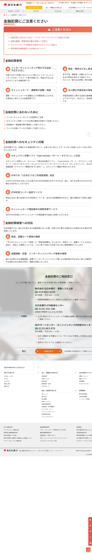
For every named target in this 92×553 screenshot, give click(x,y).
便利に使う (7, 384)
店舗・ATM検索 (77, 3)
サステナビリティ (84, 384)
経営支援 (44, 381)
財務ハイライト (46, 401)
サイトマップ (59, 451)
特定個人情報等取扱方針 (11, 432)
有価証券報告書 (46, 404)
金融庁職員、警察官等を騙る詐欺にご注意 (28, 41)
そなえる (6, 381)
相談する (6, 386)
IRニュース (45, 394)
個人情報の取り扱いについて (27, 451)
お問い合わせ (64, 3)
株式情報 (44, 399)
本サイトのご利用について (45, 451)
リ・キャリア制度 (84, 399)
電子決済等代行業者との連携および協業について (18, 438)
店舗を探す (48, 351)
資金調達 (44, 376)
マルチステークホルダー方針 (48, 441)
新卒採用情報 (83, 394)
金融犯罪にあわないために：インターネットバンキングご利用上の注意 (40, 37)
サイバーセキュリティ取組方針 (13, 441)
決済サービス (45, 379)
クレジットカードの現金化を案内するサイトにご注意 (33, 44)
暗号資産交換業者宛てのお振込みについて (28, 48)
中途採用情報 (83, 396)
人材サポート (45, 386)
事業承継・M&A (46, 384)
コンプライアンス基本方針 (11, 430)
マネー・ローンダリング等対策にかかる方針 (53, 430)
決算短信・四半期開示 (48, 406)
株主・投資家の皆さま (49, 390)
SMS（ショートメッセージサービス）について (53, 438)
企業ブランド (83, 379)
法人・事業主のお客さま (54, 7)
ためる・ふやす (8, 376)
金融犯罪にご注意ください (48, 435)
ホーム (7, 15)
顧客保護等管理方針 (46, 432)
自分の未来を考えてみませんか (14, 367)
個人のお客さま (34, 7)
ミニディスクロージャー (49, 412)
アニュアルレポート (47, 417)
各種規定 (79, 427)
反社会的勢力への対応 (10, 435)
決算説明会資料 (46, 414)
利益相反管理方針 (81, 432)
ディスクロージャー (47, 409)
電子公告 (44, 396)
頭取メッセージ (83, 376)
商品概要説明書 (44, 427)
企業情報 (81, 381)
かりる (6, 379)
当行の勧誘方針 (8, 427)
